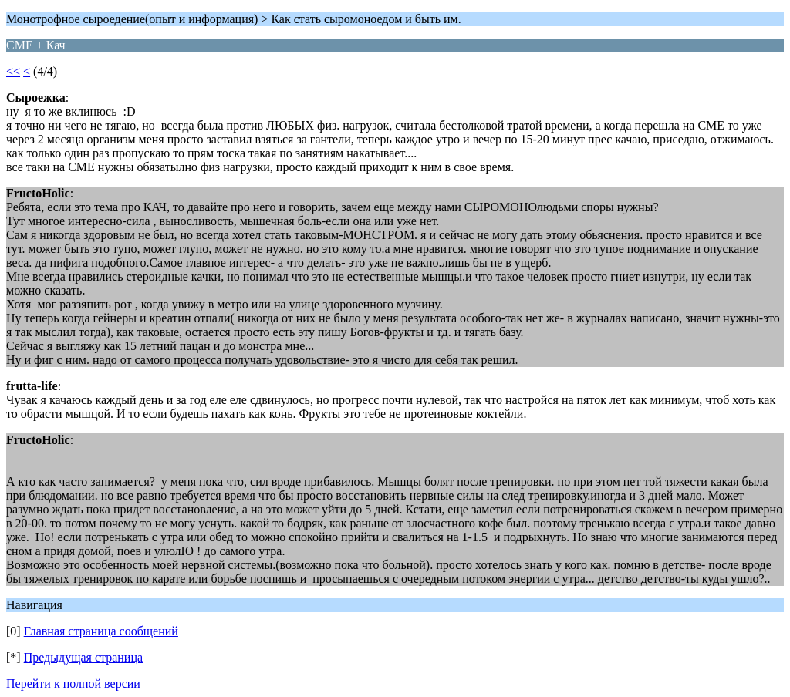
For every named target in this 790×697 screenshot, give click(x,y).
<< (13, 71)
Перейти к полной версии (73, 683)
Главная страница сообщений (101, 631)
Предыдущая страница (83, 657)
